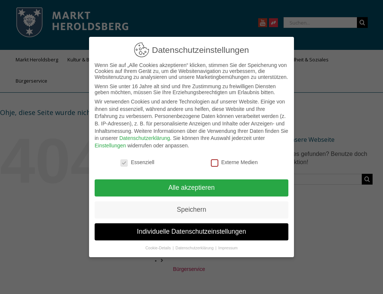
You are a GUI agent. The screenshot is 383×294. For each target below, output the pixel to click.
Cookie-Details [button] (158, 248)
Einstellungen (110, 145)
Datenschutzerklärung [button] (195, 248)
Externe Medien (234, 162)
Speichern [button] (191, 209)
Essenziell (137, 162)
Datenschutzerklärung (144, 138)
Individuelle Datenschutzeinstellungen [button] (191, 231)
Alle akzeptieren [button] (191, 187)
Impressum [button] (228, 248)
